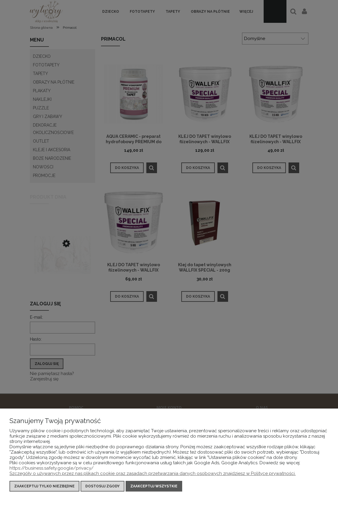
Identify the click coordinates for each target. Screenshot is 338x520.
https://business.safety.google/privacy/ (51, 468)
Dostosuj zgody (102, 486)
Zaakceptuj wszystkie (153, 486)
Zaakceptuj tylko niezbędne (44, 486)
